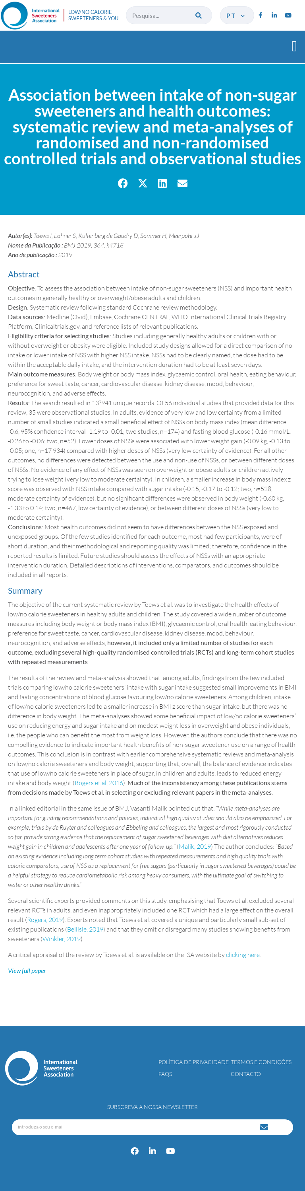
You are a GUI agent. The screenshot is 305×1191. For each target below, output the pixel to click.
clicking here (243, 955)
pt (236, 15)
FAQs (165, 1073)
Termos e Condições (261, 1061)
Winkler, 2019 (61, 939)
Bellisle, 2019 (85, 929)
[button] (294, 46)
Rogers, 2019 (45, 920)
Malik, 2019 (195, 846)
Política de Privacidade (193, 1061)
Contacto (246, 1073)
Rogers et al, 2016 (99, 783)
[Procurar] (199, 15)
